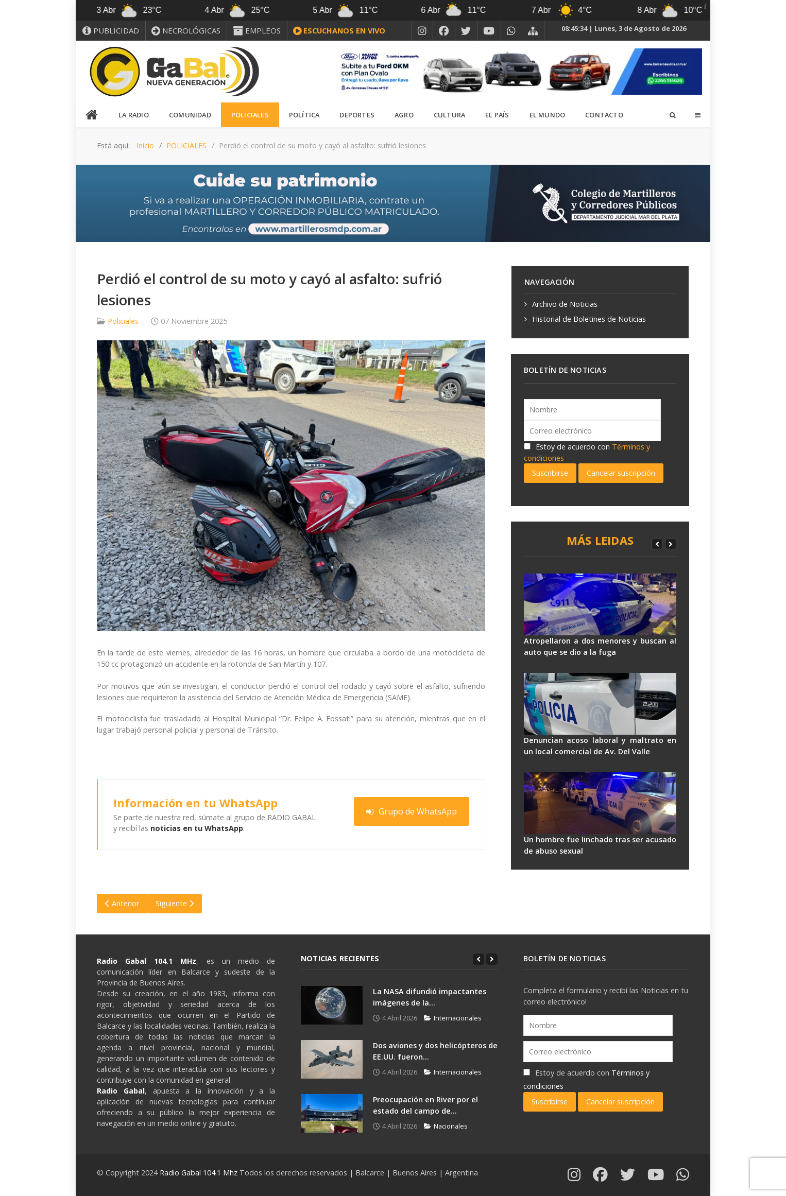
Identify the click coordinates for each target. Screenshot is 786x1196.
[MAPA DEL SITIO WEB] (533, 31)
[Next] (670, 543)
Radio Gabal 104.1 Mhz (200, 1172)
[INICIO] (92, 115)
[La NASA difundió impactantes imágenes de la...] (332, 1005)
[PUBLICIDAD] (111, 31)
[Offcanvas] (697, 114)
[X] (466, 31)
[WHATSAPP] (511, 31)
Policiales (123, 321)
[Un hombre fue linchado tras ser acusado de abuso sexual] (600, 803)
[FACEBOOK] (444, 31)
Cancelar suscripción (621, 473)
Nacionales (446, 1126)
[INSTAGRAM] (422, 31)
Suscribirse (550, 473)
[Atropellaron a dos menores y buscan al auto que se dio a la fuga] (600, 604)
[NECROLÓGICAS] (186, 31)
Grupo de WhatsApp (411, 811)
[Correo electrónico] (592, 430)
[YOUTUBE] (489, 31)
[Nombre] (592, 409)
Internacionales (453, 1017)
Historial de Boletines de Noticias (589, 319)
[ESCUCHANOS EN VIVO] (339, 31)
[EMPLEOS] (257, 31)
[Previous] (657, 543)
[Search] (672, 114)
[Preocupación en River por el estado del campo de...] (332, 1113)
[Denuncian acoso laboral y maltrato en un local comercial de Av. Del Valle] (600, 704)
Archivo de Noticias (564, 304)
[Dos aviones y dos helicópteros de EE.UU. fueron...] (332, 1059)
